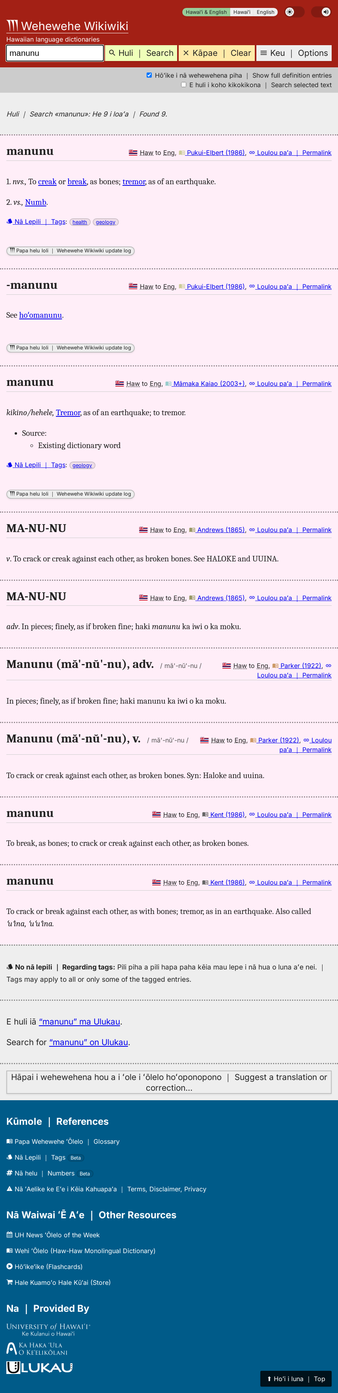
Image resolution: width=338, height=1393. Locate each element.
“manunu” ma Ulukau (79, 1022)
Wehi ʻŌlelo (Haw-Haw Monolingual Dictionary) (81, 1251)
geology (105, 222)
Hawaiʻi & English (206, 12)
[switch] (294, 11)
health (80, 222)
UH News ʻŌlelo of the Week (53, 1235)
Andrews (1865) (217, 530)
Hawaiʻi (241, 12)
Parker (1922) (296, 666)
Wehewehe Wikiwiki (67, 26)
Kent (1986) (223, 815)
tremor (133, 181)
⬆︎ (296, 1379)
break (77, 181)
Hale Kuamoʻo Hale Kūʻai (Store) (58, 1282)
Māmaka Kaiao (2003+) (205, 383)
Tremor (68, 412)
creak (47, 181)
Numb (35, 202)
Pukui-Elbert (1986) (212, 152)
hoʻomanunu (40, 315)
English (266, 12)
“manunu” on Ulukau (88, 1042)
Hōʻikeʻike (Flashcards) (44, 1267)
